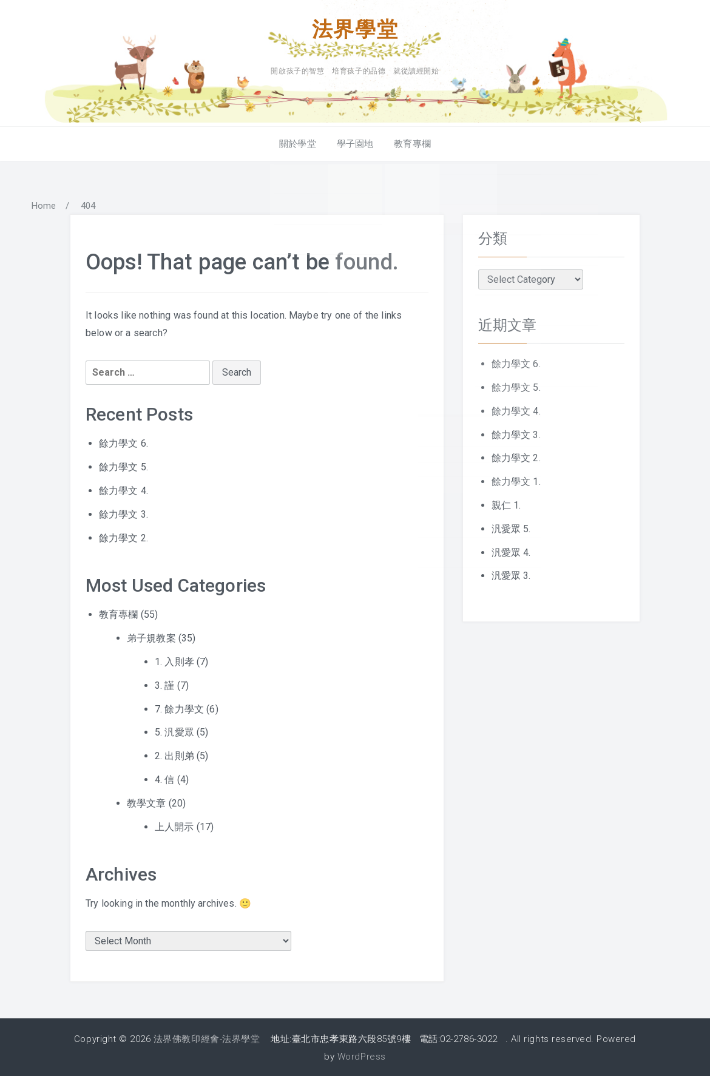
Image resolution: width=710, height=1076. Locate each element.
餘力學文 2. (123, 536)
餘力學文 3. (123, 512)
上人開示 (174, 825)
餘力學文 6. (123, 442)
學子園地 (355, 142)
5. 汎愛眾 (174, 731)
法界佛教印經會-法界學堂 (207, 1037)
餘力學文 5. (123, 465)
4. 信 (165, 777)
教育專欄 (409, 142)
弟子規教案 (151, 636)
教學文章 (146, 801)
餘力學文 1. (516, 480)
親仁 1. (506, 503)
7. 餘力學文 (179, 707)
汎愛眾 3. (511, 574)
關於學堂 (300, 142)
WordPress (361, 1054)
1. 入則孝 (174, 660)
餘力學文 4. (123, 489)
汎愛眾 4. (511, 551)
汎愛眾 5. (511, 527)
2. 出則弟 (174, 754)
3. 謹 (165, 683)
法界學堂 (355, 28)
